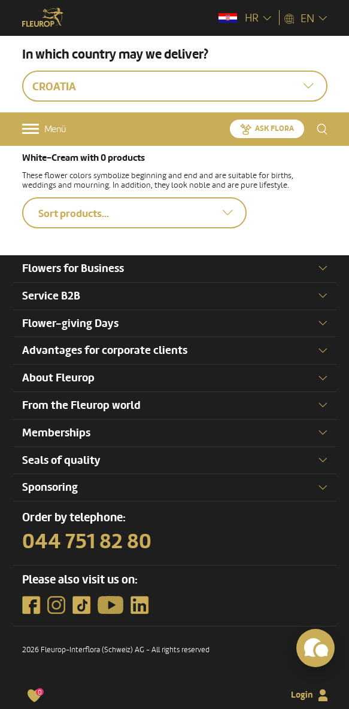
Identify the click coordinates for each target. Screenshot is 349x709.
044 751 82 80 (86, 541)
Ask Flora (274, 128)
